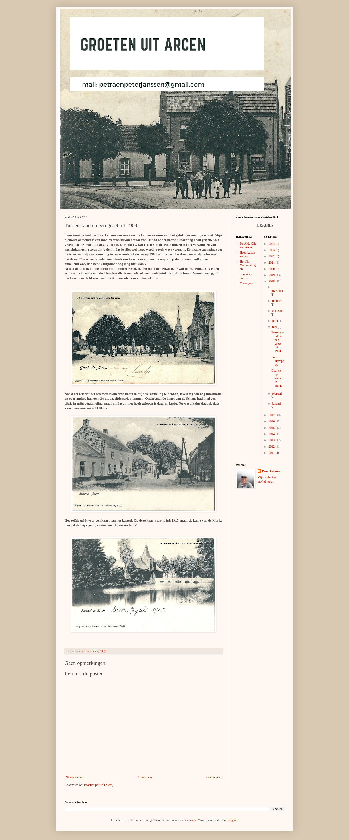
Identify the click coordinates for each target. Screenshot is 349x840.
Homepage (145, 777)
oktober (277, 300)
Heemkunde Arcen (247, 254)
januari (276, 403)
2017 (272, 415)
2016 (272, 421)
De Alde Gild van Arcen (248, 245)
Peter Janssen (271, 471)
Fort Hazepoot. (277, 361)
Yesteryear (246, 283)
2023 (272, 250)
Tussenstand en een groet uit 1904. (277, 342)
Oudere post (213, 777)
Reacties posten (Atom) (98, 785)
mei (275, 327)
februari (277, 393)
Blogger (232, 820)
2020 (272, 269)
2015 (272, 427)
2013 (272, 440)
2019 (272, 275)
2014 (272, 434)
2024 (272, 244)
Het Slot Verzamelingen (248, 265)
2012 (272, 446)
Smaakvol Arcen (246, 276)
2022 (272, 256)
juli (274, 320)
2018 (272, 281)
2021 (272, 262)
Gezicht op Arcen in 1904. (276, 378)
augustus (277, 310)
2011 (271, 453)
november (277, 290)
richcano (190, 820)
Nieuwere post (75, 777)
